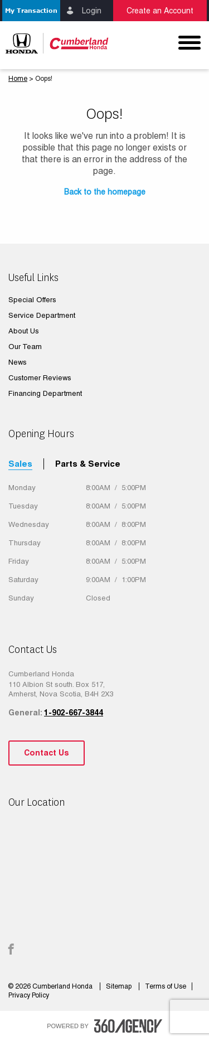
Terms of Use (165, 986)
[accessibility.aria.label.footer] (128, 1026)
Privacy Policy (28, 995)
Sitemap (119, 986)
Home (17, 79)
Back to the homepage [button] (104, 191)
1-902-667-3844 (73, 712)
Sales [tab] (20, 463)
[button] (31, 10)
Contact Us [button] (46, 752)
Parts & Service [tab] (87, 463)
